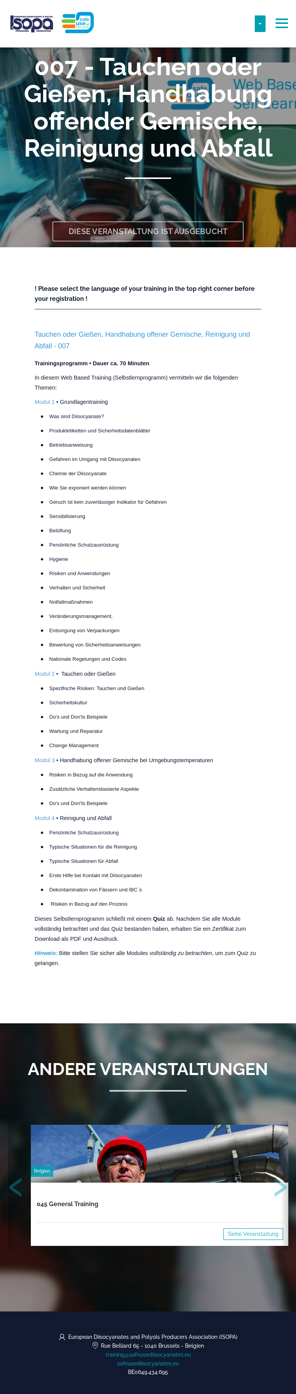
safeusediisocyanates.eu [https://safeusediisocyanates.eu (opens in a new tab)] (148, 1363)
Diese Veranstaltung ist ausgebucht (148, 231)
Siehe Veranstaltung (253, 1234)
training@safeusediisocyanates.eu (148, 1355)
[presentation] (15, 1189)
